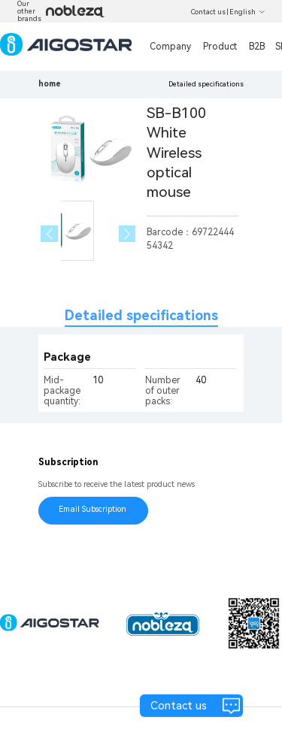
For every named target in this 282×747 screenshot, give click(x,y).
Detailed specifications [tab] (141, 315)
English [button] (247, 12)
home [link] (49, 84)
